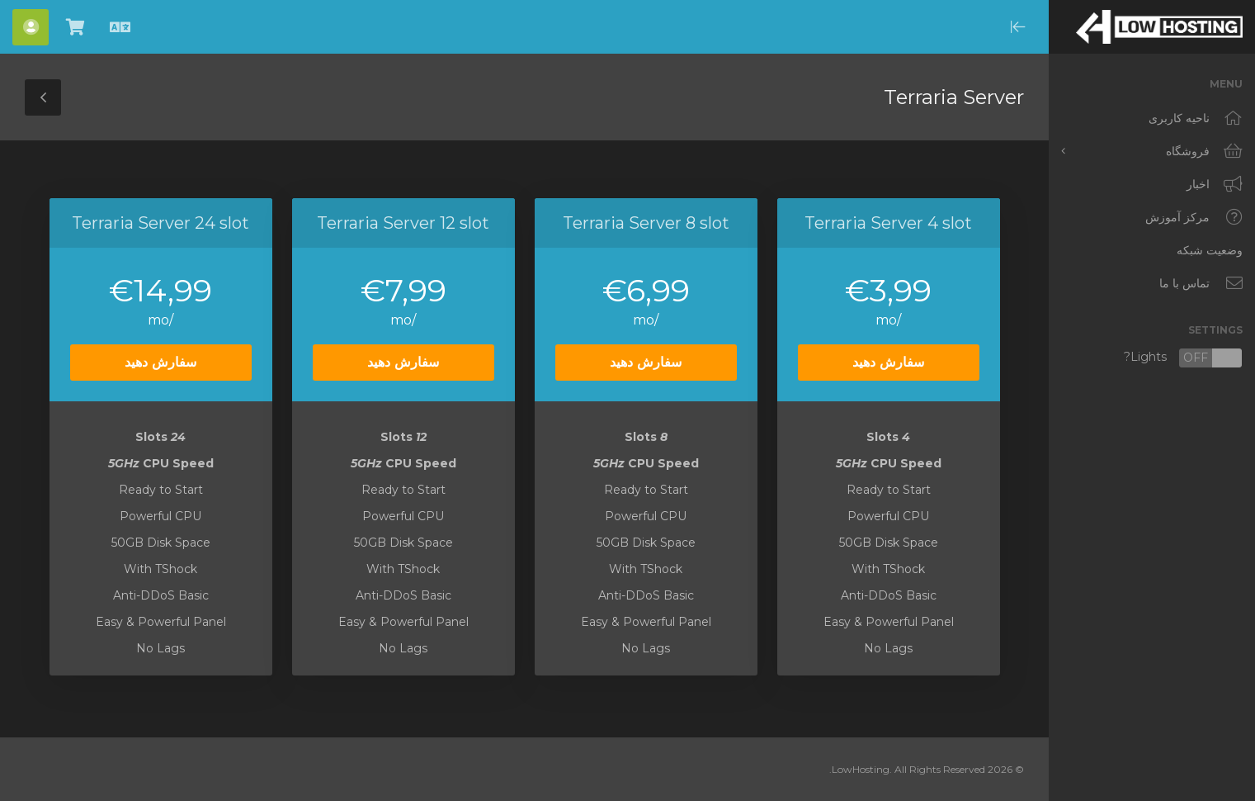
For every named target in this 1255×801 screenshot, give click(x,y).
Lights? (1183, 358)
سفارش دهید (888, 362)
